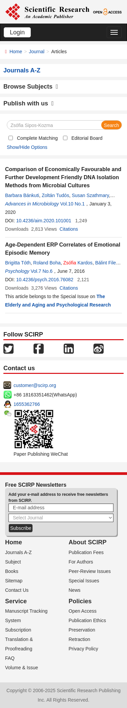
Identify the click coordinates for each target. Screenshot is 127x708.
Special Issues (84, 580)
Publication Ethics (87, 620)
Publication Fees (86, 552)
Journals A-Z (18, 552)
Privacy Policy (83, 648)
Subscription (18, 630)
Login (17, 32)
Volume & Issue (21, 667)
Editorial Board (87, 138)
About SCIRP (88, 542)
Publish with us (28, 103)
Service (16, 601)
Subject (13, 562)
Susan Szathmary (90, 195)
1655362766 (27, 404)
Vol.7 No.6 (41, 271)
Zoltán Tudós (55, 195)
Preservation (82, 630)
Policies (80, 601)
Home (15, 51)
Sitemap (13, 580)
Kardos (77, 262)
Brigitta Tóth (17, 262)
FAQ (10, 658)
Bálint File (105, 262)
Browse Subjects (30, 86)
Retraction (79, 639)
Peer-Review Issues (90, 571)
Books (11, 571)
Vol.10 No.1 (72, 203)
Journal (36, 51)
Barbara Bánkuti (22, 195)
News (75, 590)
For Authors (81, 562)
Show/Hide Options (27, 147)
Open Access (83, 611)
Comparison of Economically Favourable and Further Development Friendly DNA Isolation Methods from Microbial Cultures (63, 177)
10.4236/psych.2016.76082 (44, 279)
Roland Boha (47, 262)
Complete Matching (37, 138)
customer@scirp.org (35, 385)
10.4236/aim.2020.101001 (43, 220)
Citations (69, 229)
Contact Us (16, 590)
